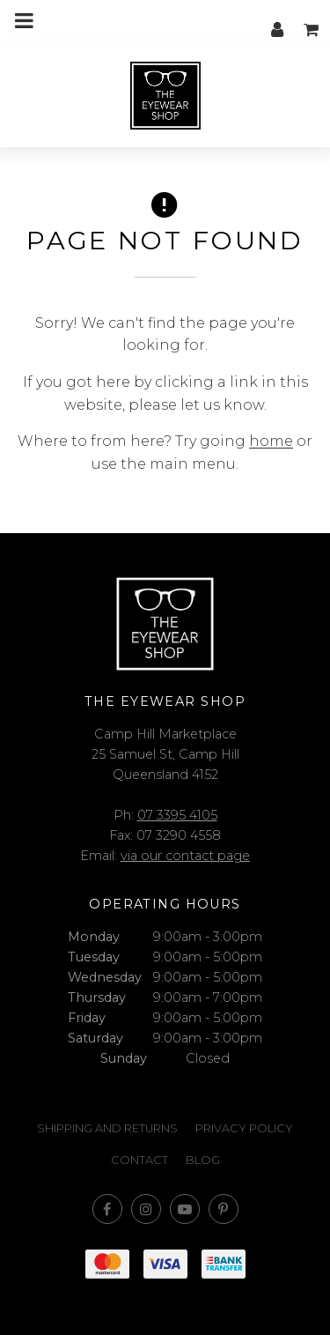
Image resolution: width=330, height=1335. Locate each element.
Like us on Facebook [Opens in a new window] (107, 1209)
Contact (139, 1160)
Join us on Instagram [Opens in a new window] (146, 1209)
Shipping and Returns (107, 1128)
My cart (312, 20)
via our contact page (185, 856)
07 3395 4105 (177, 815)
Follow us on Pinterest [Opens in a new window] (223, 1209)
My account (277, 20)
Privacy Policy (244, 1128)
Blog (203, 1160)
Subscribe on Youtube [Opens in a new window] (185, 1209)
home (271, 441)
